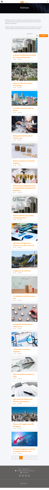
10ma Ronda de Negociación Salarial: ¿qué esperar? (23, 400)
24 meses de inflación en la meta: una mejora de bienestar (24, 56)
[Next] (35, 460)
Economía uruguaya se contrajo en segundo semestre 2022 (24, 451)
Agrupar (43, 35)
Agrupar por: (30, 33)
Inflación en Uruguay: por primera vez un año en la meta (24, 244)
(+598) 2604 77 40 (25, 471)
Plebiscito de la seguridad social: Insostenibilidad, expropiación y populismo (22, 188)
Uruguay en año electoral (22, 271)
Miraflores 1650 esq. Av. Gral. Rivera (25, 473)
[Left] (14, 460)
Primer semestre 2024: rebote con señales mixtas (24, 217)
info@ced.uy (26, 474)
